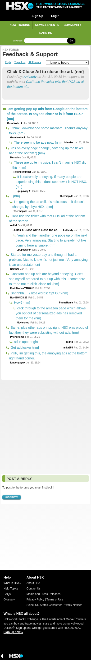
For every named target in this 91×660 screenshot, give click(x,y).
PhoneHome (66, 302)
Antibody (30, 77)
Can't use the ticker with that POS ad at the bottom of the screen (47, 218)
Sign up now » (13, 632)
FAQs (7, 594)
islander (68, 142)
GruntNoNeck (14, 123)
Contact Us (34, 588)
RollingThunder (22, 172)
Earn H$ (45, 33)
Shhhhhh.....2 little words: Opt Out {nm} (39, 293)
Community (72, 25)
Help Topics (11, 588)
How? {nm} (21, 302)
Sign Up (37, 16)
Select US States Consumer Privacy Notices (54, 605)
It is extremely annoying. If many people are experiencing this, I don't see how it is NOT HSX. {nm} (51, 182)
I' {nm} (15, 196)
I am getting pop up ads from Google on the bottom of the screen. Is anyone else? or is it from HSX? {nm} (47, 114)
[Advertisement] (45, 427)
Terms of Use (54, 599)
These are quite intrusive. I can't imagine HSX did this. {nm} (49, 165)
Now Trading (19, 25)
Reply (8, 62)
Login (55, 16)
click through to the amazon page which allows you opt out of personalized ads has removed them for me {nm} (51, 313)
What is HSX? (12, 583)
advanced (18, 41)
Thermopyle (66, 196)
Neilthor (14, 269)
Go (71, 40)
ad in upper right (25, 342)
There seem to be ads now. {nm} (37, 142)
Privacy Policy (35, 599)
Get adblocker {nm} (24, 347)
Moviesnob (23, 322)
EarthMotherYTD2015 (22, 288)
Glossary (9, 599)
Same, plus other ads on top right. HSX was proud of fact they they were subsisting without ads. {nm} (48, 330)
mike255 (68, 347)
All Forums (34, 62)
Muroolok (15, 157)
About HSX (34, 583)
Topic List (19, 62)
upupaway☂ (24, 191)
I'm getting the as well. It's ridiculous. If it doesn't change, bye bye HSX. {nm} (48, 204)
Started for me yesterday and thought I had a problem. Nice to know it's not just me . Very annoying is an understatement (48, 260)
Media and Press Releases (43, 594)
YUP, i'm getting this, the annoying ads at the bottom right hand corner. (48, 355)
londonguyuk (17, 362)
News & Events (47, 25)
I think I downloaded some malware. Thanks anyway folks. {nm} (48, 130)
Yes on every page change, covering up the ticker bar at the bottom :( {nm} (46, 150)
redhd (13, 225)
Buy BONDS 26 (18, 297)
